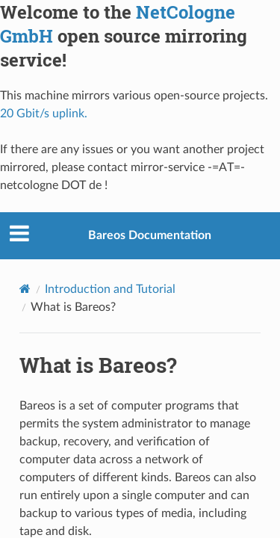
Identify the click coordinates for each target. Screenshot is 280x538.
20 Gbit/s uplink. (43, 114)
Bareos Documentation (149, 235)
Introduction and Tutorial (110, 289)
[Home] (25, 288)
